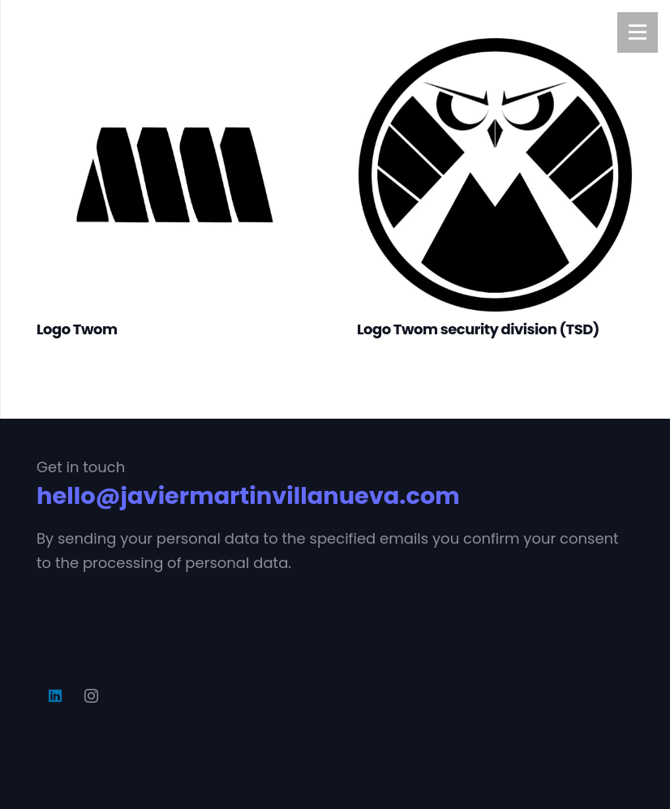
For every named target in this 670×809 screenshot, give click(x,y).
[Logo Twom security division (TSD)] (495, 48)
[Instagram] (91, 696)
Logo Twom (77, 329)
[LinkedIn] (55, 696)
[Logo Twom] (175, 48)
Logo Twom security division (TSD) (478, 329)
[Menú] (637, 32)
